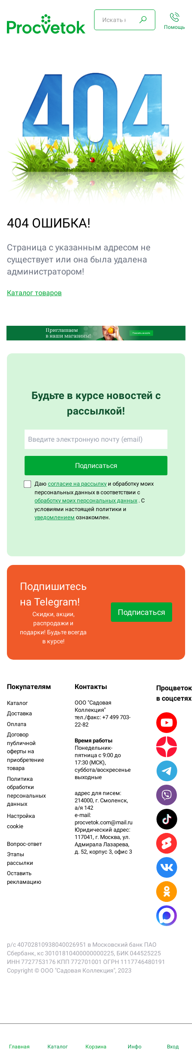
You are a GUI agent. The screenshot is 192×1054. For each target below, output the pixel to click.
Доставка (19, 713)
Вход (173, 1047)
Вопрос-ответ (24, 844)
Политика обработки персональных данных (26, 792)
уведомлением (55, 517)
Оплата (16, 724)
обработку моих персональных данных (86, 500)
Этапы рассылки (20, 858)
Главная (19, 1047)
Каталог (17, 703)
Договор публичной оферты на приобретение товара (25, 751)
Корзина (96, 1047)
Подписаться (96, 466)
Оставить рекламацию (24, 877)
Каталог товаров (34, 293)
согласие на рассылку (77, 483)
